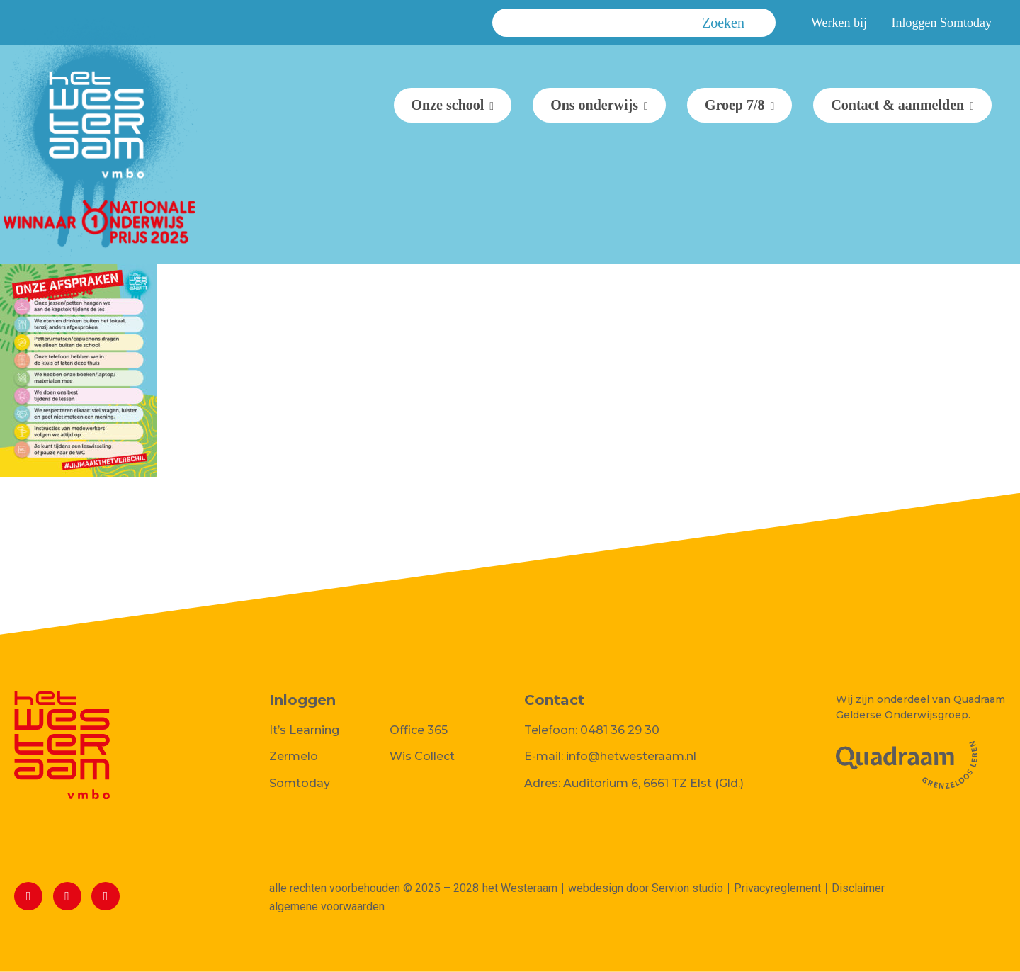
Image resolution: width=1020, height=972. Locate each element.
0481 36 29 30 (619, 730)
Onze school (448, 105)
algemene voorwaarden (327, 906)
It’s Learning (304, 730)
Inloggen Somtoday (942, 23)
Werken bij (839, 23)
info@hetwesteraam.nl (631, 756)
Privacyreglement (777, 888)
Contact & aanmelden (897, 105)
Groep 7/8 (735, 105)
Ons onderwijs (594, 105)
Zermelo (293, 756)
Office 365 (419, 730)
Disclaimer (858, 888)
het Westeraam (519, 888)
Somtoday (299, 783)
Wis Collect (422, 756)
